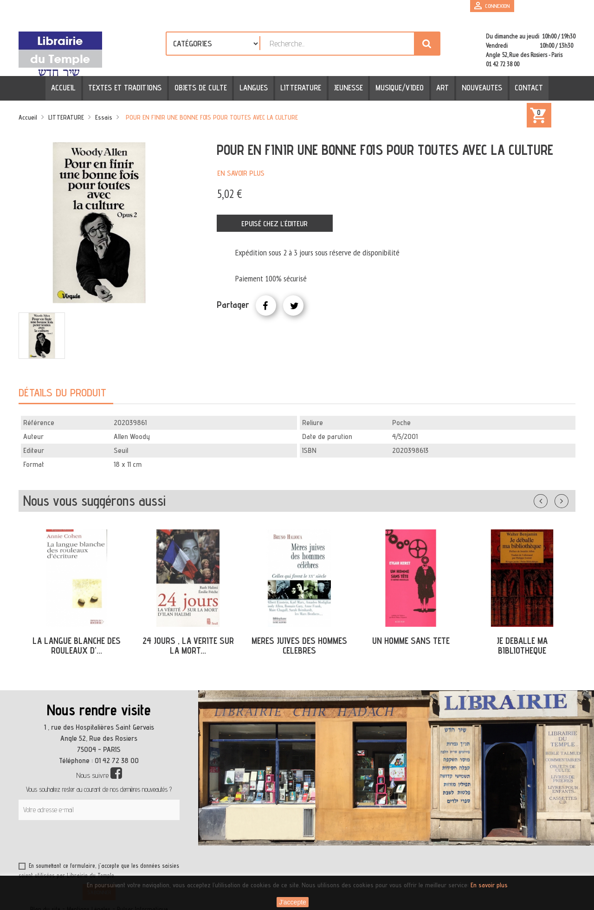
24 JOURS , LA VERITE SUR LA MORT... (188, 645)
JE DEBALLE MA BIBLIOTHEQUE (522, 645)
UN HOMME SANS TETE (411, 641)
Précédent (550, 499)
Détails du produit (62, 392)
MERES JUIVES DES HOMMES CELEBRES (299, 645)
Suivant (567, 499)
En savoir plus (241, 173)
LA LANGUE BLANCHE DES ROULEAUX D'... (76, 645)
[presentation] (107, 843)
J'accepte (292, 902)
